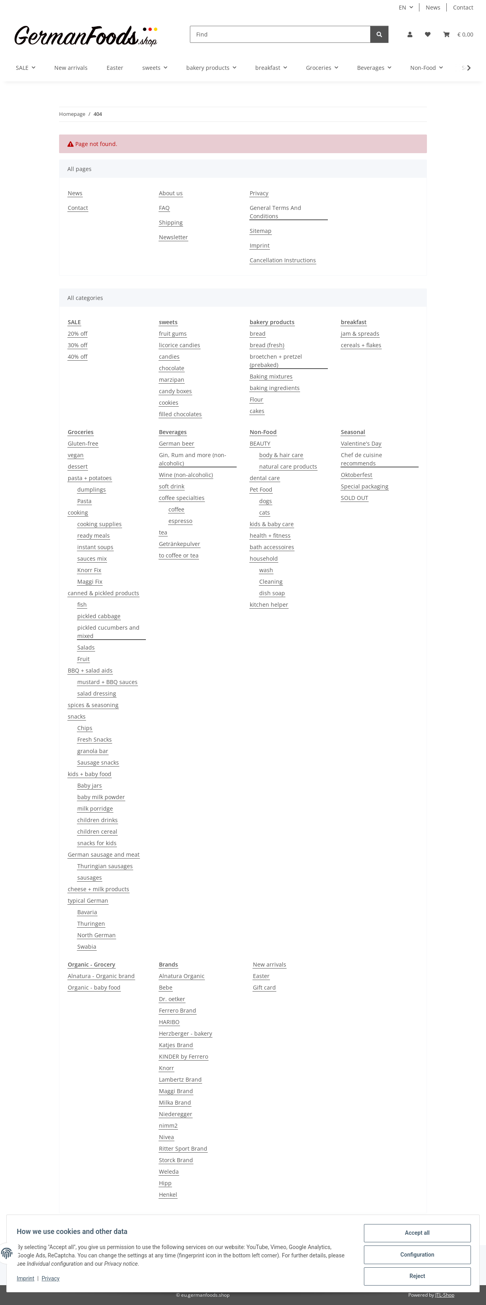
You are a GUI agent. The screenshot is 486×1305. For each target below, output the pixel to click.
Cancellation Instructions (283, 260)
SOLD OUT (354, 498)
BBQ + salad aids (90, 670)
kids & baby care (272, 524)
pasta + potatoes (90, 478)
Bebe (165, 987)
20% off (77, 333)
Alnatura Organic (182, 976)
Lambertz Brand (180, 1079)
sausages (89, 877)
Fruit (83, 659)
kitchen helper (269, 604)
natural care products (288, 466)
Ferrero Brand (177, 1010)
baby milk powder (101, 797)
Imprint (28, 1280)
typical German (88, 900)
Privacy (53, 1280)
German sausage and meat (104, 854)
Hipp (165, 1183)
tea (163, 532)
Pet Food (261, 489)
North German (96, 935)
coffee (176, 509)
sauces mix (92, 558)
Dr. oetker (172, 999)
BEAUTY (260, 443)
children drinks (97, 820)
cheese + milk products (98, 889)
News (433, 7)
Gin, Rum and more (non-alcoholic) (192, 459)
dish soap (272, 593)
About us (171, 193)
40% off (77, 356)
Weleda (169, 1171)
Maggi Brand (176, 1091)
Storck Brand (176, 1160)
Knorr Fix (89, 570)
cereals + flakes (361, 345)
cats (264, 512)
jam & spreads (360, 333)
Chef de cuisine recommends (361, 459)
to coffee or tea (179, 555)
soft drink (171, 486)
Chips (84, 728)
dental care (265, 478)
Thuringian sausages (105, 866)
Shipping (171, 222)
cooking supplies (99, 524)
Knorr (166, 1068)
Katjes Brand (176, 1045)
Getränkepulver (179, 544)
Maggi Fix (89, 581)
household (264, 558)
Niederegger (175, 1114)
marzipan (171, 379)
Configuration (414, 1256)
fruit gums (173, 333)
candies (169, 356)
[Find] (280, 34)
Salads (86, 647)
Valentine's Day (361, 443)
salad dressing (96, 693)
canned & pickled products (103, 593)
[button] (410, 34)
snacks (77, 716)
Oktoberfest (356, 475)
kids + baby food (89, 774)
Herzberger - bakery (185, 1033)
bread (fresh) (267, 345)
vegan (76, 455)
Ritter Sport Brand (183, 1148)
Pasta (84, 501)
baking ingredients (275, 388)
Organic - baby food (94, 987)
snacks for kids (97, 843)
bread (258, 333)
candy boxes (175, 391)
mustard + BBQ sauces (107, 682)
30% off (77, 345)
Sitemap (261, 230)
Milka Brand (175, 1102)
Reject (415, 1277)
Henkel (168, 1194)
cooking (78, 512)
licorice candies (179, 345)
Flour (256, 399)
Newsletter (173, 237)
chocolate (171, 368)
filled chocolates (180, 414)
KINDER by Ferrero (183, 1056)
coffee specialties (182, 498)
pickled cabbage (99, 616)
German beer (176, 443)
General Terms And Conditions (275, 212)
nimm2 (168, 1125)
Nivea (166, 1137)
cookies (168, 402)
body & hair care (281, 455)
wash (266, 570)
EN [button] (402, 7)
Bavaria (87, 912)
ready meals (93, 535)
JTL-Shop (444, 1295)
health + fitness (270, 535)
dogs (265, 501)
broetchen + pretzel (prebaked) (276, 361)
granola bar (92, 751)
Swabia (86, 946)
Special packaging (364, 486)
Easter (261, 976)
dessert (78, 466)
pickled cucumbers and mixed (108, 632)
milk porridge (95, 808)
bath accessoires (272, 547)
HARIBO (169, 1022)
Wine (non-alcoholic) (186, 475)
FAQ (164, 207)
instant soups (95, 547)
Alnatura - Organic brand (101, 976)
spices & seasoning (93, 705)
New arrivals (269, 964)
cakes (257, 411)
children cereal (97, 831)
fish (82, 604)
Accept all (414, 1235)
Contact (463, 7)
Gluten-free (83, 443)
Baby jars (89, 785)
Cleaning (271, 581)
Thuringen (91, 923)
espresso (180, 521)
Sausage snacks (98, 762)
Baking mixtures (271, 376)
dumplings (91, 489)
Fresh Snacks (94, 739)
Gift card (264, 987)
